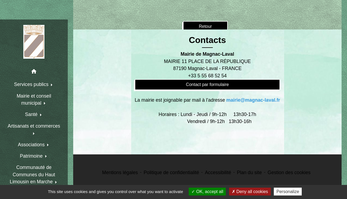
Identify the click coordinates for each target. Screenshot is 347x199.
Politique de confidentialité (171, 172)
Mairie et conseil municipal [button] (34, 99)
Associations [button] (32, 144)
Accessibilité (218, 172)
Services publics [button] (32, 84)
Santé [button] (32, 114)
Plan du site (249, 172)
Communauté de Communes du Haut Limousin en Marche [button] (32, 174)
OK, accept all (207, 191)
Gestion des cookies (289, 172)
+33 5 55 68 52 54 (207, 75)
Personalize (288, 191)
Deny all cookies (250, 191)
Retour (205, 26)
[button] (34, 72)
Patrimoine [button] (32, 156)
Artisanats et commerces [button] (34, 126)
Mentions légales (120, 172)
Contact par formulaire (207, 84)
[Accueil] (33, 42)
